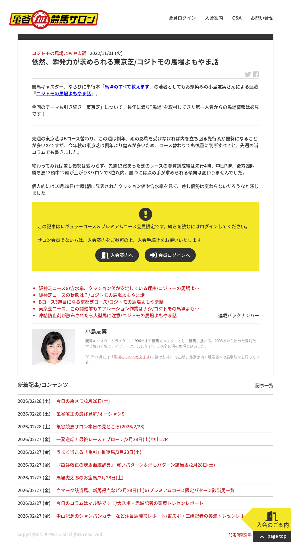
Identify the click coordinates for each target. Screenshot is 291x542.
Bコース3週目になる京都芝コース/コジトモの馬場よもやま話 (101, 301)
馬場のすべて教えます (127, 86)
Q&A (237, 17)
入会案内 (214, 17)
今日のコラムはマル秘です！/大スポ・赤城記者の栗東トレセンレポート (129, 502)
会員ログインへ (170, 255)
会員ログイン (182, 17)
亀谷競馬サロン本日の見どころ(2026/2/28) (100, 426)
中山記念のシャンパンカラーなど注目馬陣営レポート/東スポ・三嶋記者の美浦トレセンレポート (155, 515)
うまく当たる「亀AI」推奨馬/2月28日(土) (99, 451)
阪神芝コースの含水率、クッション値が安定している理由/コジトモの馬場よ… (119, 288)
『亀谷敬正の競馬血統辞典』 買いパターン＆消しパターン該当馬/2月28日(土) (135, 464)
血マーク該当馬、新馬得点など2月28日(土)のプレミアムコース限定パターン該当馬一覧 (145, 490)
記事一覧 (264, 385)
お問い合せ (262, 17)
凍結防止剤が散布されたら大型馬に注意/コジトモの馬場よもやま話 (108, 315)
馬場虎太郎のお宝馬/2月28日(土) (90, 477)
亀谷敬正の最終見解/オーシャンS (90, 413)
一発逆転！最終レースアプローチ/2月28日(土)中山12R (112, 439)
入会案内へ (117, 255)
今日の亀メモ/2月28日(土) (83, 400)
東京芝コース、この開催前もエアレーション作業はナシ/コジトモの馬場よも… (119, 308)
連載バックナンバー (238, 315)
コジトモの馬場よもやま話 (59, 53)
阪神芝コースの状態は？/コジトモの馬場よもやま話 (92, 294)
